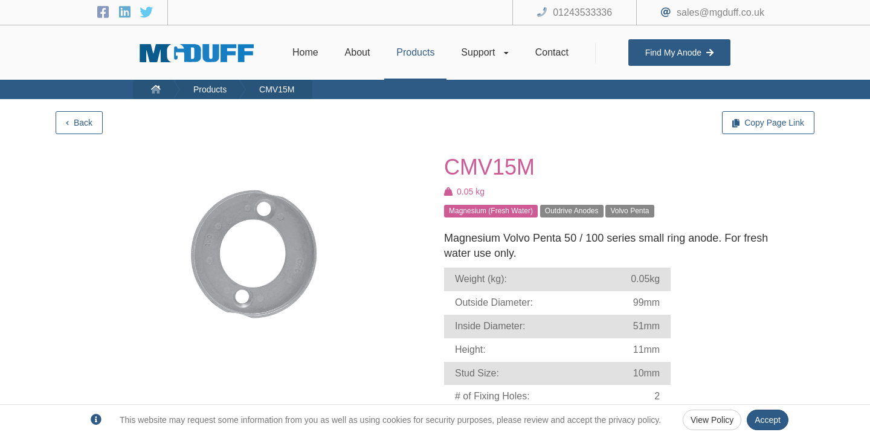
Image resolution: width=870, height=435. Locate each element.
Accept (768, 420)
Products (210, 89)
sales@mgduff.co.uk (720, 12)
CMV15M (276, 89)
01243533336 (582, 12)
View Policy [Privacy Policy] (712, 420)
